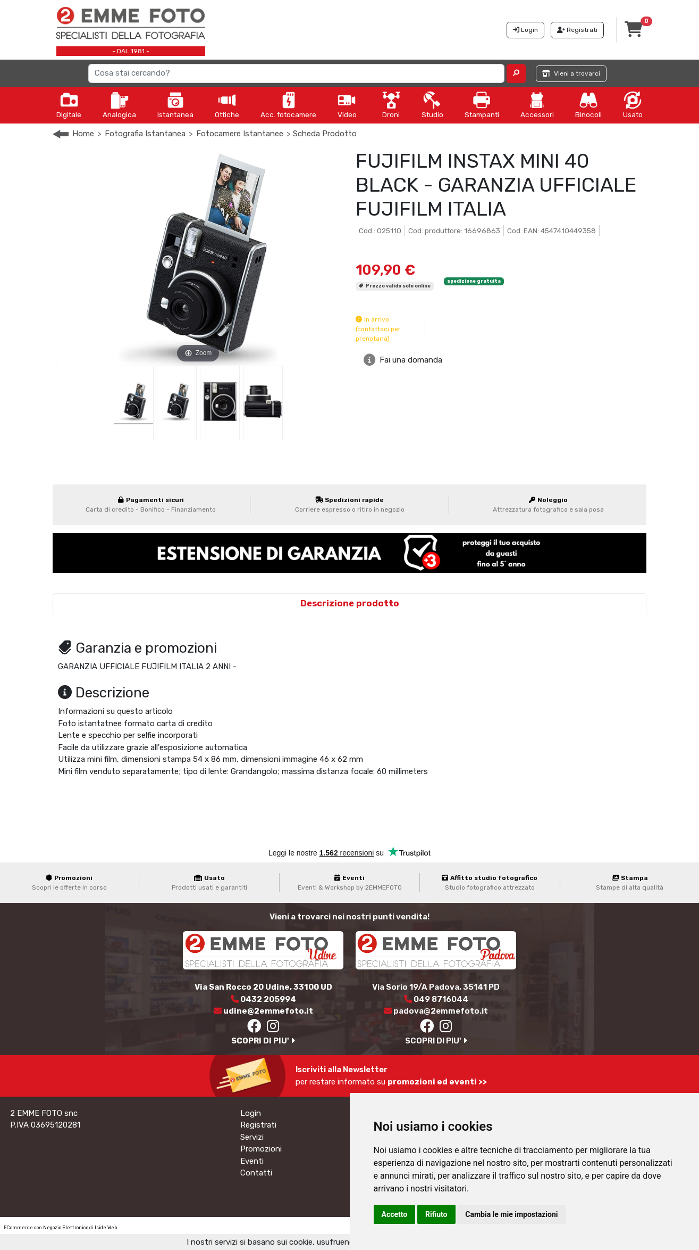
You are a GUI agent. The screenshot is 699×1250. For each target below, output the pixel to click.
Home (83, 133)
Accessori (537, 105)
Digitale (68, 105)
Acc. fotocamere (288, 105)
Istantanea (175, 105)
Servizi (252, 1137)
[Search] (296, 73)
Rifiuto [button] (436, 1214)
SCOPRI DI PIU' (263, 1041)
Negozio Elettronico (65, 1227)
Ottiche (227, 105)
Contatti (256, 1173)
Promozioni (261, 1149)
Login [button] (525, 30)
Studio (432, 105)
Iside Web (106, 1227)
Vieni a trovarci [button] (571, 73)
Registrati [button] (577, 30)
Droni (391, 105)
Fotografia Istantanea (145, 133)
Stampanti (482, 105)
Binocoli (588, 105)
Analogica (119, 105)
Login (250, 1113)
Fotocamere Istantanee (239, 133)
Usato (633, 105)
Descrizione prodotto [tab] (349, 603)
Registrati (258, 1125)
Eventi (252, 1161)
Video (347, 105)
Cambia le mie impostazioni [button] (511, 1214)
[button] (516, 73)
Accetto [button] (395, 1214)
